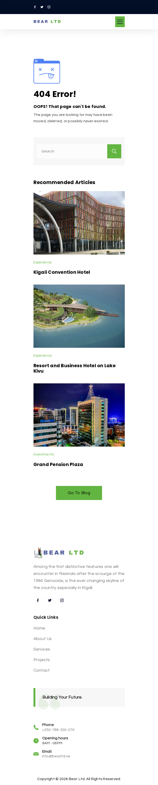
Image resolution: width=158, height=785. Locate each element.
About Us (42, 639)
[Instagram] (49, 7)
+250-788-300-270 (58, 730)
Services (41, 649)
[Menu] (120, 21)
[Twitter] (41, 7)
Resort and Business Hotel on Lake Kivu (74, 368)
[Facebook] (34, 7)
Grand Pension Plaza (58, 464)
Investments (43, 454)
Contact (41, 670)
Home (39, 628)
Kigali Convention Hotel (61, 272)
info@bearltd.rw (56, 756)
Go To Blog (79, 493)
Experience (42, 262)
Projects (41, 660)
